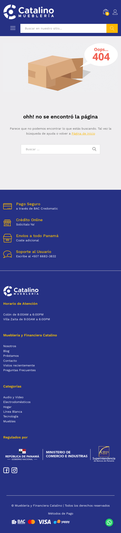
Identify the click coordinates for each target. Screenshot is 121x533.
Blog (6, 351)
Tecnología (10, 416)
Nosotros (9, 346)
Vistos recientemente (19, 365)
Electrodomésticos (16, 402)
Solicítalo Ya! (25, 224)
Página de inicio (83, 133)
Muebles (9, 421)
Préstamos (11, 355)
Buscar (112, 28)
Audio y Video (13, 397)
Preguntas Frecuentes (19, 370)
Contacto (10, 360)
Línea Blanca (12, 411)
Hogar (7, 407)
